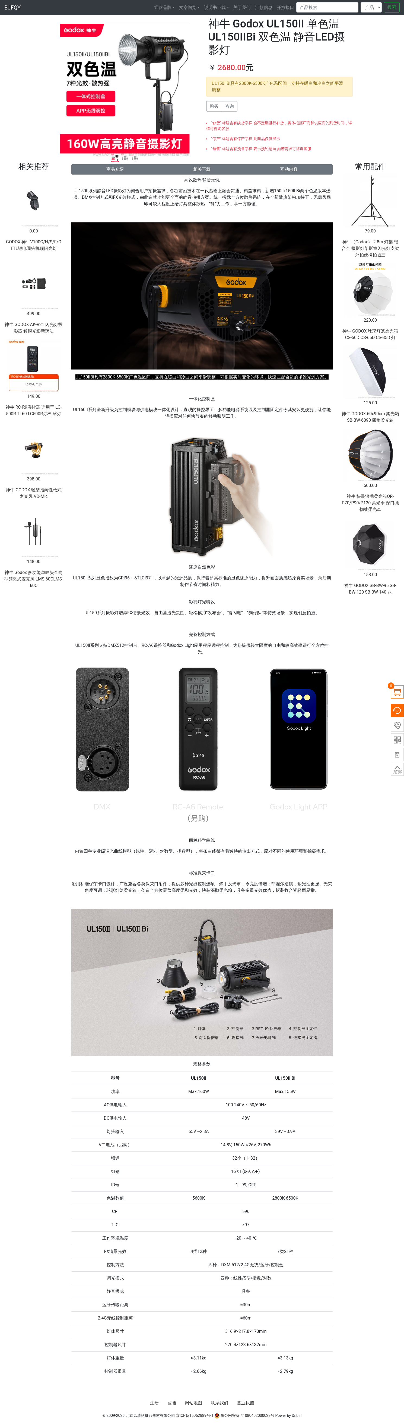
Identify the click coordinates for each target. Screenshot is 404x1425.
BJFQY (12, 7)
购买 (214, 106)
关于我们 (242, 7)
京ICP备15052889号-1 (194, 1415)
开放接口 (285, 7)
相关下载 (202, 169)
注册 (154, 1402)
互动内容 (289, 169)
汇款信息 (263, 7)
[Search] (327, 7)
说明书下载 (215, 7)
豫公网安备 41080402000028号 (244, 1415)
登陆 (171, 1402)
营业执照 (245, 1402)
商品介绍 (115, 169)
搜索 (391, 7)
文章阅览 (187, 7)
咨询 (229, 106)
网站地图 (193, 1402)
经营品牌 (162, 7)
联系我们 (219, 1402)
